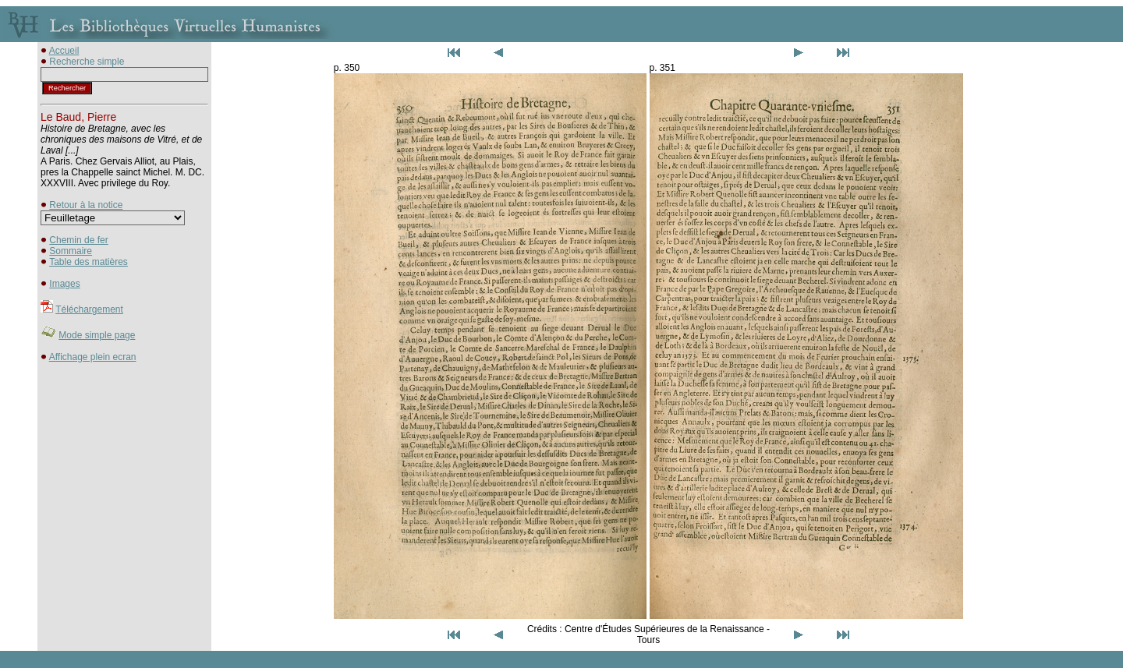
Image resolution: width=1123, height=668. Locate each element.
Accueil (64, 50)
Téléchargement (89, 309)
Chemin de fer (78, 240)
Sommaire (70, 251)
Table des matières (88, 261)
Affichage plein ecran (92, 357)
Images (64, 283)
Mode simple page (96, 335)
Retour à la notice (85, 205)
